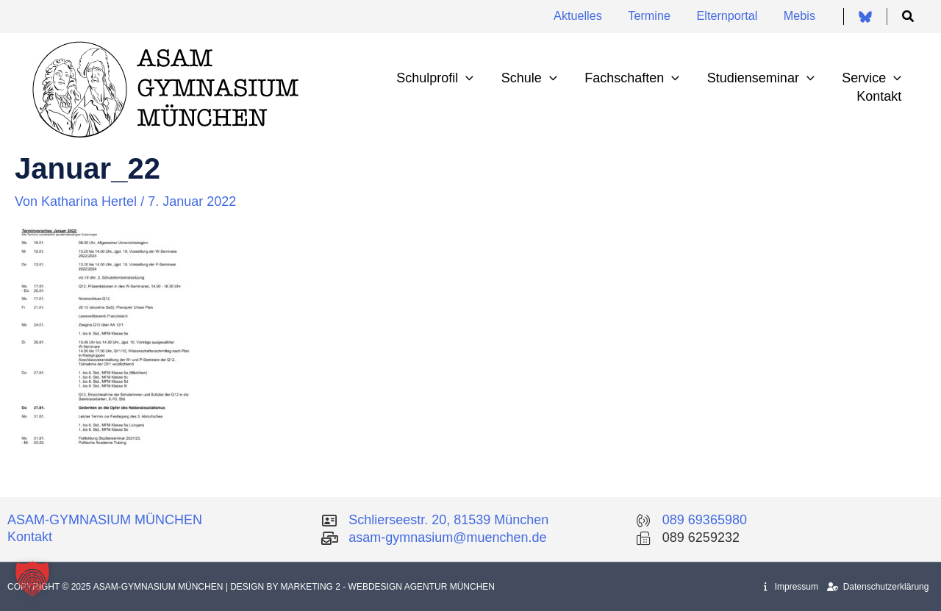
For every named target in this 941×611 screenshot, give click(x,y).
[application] (471, 78)
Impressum (791, 587)
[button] (908, 16)
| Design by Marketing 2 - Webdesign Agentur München (360, 587)
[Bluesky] (865, 17)
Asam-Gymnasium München (159, 587)
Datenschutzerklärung (878, 587)
